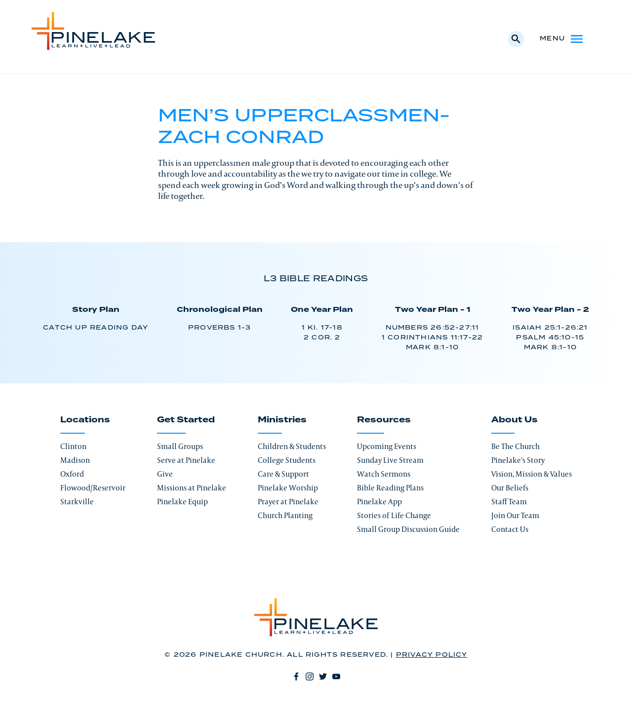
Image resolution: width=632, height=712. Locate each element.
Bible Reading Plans (390, 488)
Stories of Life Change (394, 515)
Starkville (77, 501)
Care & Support (283, 474)
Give (165, 474)
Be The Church (515, 446)
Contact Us (509, 529)
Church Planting (285, 515)
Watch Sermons (383, 474)
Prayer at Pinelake (288, 501)
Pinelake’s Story (518, 460)
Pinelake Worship (288, 488)
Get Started (186, 420)
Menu (562, 39)
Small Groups (180, 446)
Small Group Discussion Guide (408, 529)
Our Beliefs (509, 488)
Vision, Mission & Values (531, 474)
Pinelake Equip (182, 501)
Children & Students (292, 446)
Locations (85, 420)
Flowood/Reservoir (92, 488)
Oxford (72, 474)
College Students (287, 460)
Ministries (282, 420)
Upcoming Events (386, 446)
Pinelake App (379, 501)
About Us (514, 420)
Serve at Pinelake (186, 460)
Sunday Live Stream (390, 460)
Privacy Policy (432, 655)
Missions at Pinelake (191, 488)
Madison (75, 460)
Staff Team (509, 501)
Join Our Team (515, 515)
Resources (384, 420)
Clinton (73, 446)
